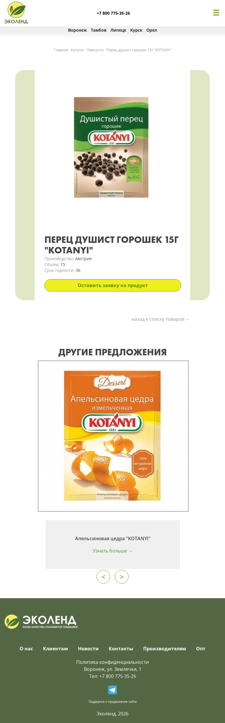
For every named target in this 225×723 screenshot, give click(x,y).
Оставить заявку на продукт (113, 285)
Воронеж (77, 30)
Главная (61, 49)
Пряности (95, 49)
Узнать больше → (113, 551)
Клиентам (55, 648)
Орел (151, 30)
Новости (88, 648)
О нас (26, 648)
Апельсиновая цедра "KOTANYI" (112, 538)
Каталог (77, 49)
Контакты (121, 648)
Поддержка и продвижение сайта (113, 702)
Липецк (118, 30)
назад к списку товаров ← (160, 319)
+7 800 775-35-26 (113, 13)
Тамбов (98, 30)
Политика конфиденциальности (112, 662)
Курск (136, 30)
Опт (200, 648)
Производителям (164, 648)
